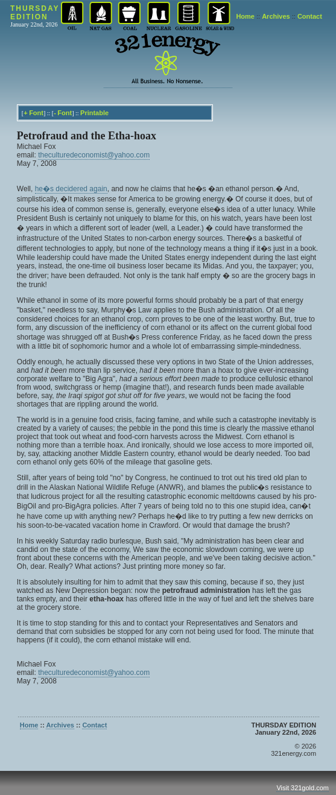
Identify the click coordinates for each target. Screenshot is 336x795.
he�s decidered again (71, 189)
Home (245, 16)
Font (36, 112)
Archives (276, 16)
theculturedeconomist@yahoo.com (94, 155)
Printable (94, 112)
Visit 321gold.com (302, 787)
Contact (309, 16)
